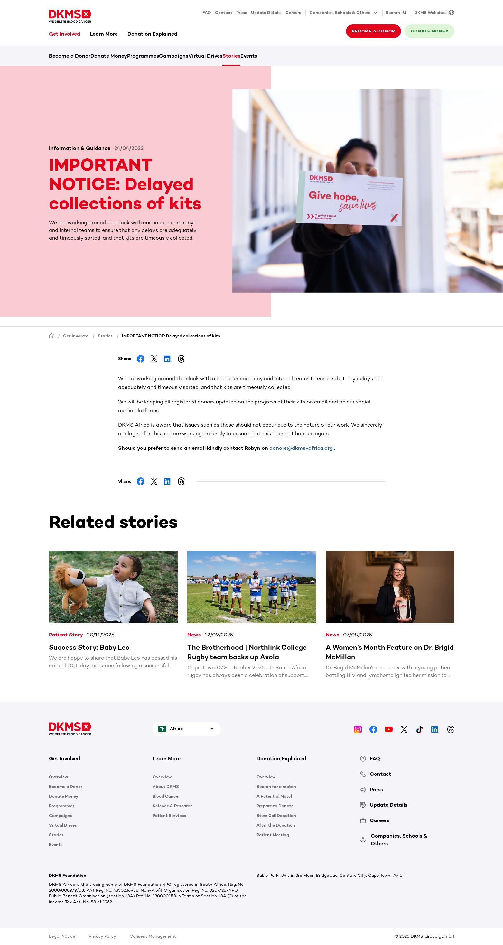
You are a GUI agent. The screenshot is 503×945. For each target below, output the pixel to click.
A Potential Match (274, 796)
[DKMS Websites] (432, 13)
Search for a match (276, 786)
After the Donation (275, 825)
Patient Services (169, 815)
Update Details (266, 12)
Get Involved (64, 34)
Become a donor (373, 31)
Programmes (143, 56)
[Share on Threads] (181, 359)
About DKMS (166, 786)
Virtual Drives (205, 56)
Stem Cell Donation (276, 815)
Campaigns (173, 56)
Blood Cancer (166, 796)
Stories (231, 56)
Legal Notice (62, 936)
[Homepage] (52, 335)
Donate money (429, 31)
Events (248, 56)
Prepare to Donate (274, 805)
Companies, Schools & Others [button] (344, 13)
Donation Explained (152, 34)
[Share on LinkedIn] (168, 359)
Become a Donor (69, 56)
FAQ (206, 12)
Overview (58, 776)
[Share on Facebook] (140, 359)
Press (241, 12)
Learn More (104, 34)
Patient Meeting (272, 834)
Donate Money (108, 56)
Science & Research (173, 805)
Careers (293, 12)
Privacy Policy (102, 936)
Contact (223, 12)
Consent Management (153, 936)
